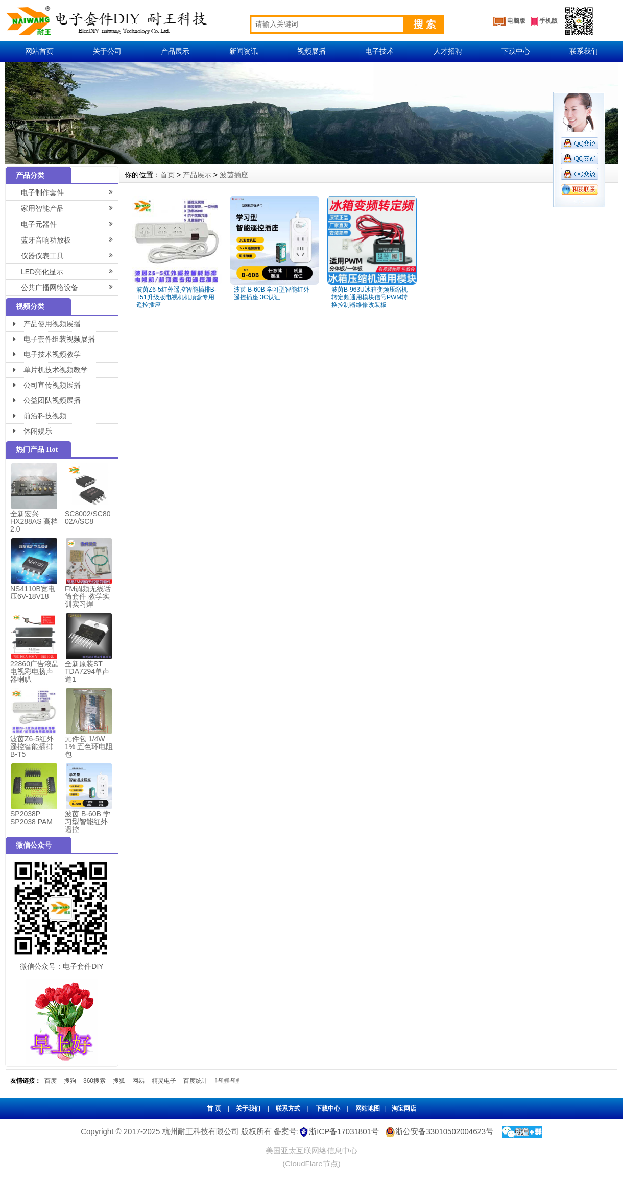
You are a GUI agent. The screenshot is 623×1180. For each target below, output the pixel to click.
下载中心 (515, 51)
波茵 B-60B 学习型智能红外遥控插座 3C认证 (271, 293)
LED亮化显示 (69, 271)
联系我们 (583, 51)
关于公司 (107, 51)
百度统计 (195, 1081)
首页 (167, 175)
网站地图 (367, 1108)
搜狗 (70, 1081)
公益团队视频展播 (47, 400)
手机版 (544, 21)
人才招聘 (448, 51)
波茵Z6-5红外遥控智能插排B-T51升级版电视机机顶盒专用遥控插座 (176, 297)
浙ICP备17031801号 (344, 1131)
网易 (138, 1081)
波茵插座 (234, 175)
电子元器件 (69, 223)
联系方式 (288, 1108)
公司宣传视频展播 (47, 385)
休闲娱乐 (32, 431)
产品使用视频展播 (47, 323)
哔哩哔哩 (227, 1081)
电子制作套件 (69, 192)
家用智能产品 (69, 208)
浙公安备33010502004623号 (438, 1131)
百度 (50, 1081)
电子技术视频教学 (47, 354)
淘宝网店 (404, 1108)
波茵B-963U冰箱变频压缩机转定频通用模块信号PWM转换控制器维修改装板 (369, 297)
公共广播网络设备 (69, 287)
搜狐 (119, 1081)
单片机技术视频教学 (50, 369)
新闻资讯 (243, 51)
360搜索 (94, 1081)
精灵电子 (164, 1081)
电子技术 (379, 51)
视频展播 (311, 51)
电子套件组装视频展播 (54, 339)
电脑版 (509, 21)
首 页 (214, 1108)
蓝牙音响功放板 (69, 239)
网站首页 (39, 51)
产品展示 (175, 51)
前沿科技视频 (39, 415)
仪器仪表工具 (69, 255)
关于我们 (248, 1108)
